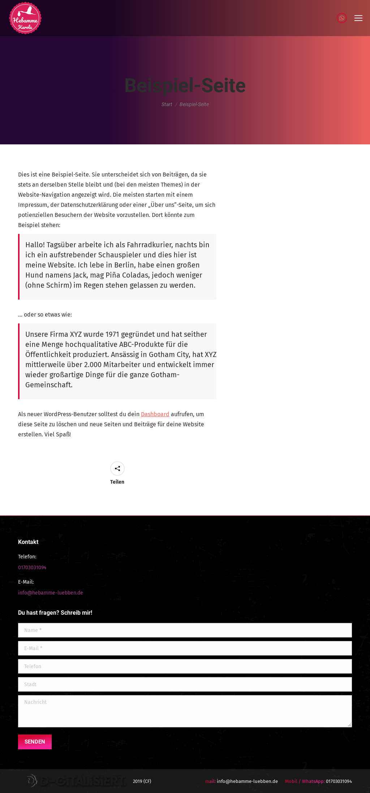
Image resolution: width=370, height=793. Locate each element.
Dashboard (155, 414)
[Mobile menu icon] (358, 18)
